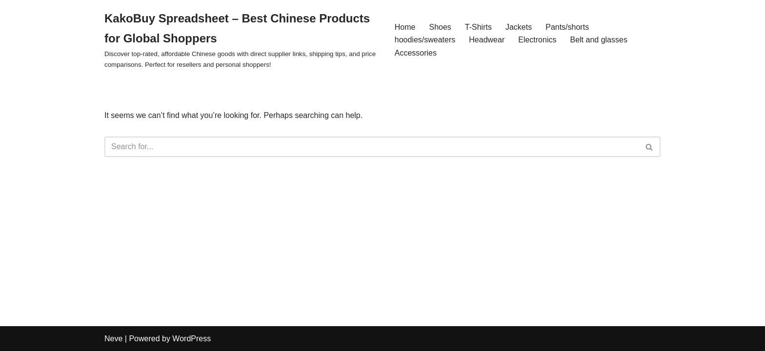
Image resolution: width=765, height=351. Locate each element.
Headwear (486, 40)
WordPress (191, 338)
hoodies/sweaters (425, 40)
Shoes (440, 27)
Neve (113, 338)
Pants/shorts (567, 27)
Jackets (518, 27)
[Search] (371, 146)
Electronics (537, 40)
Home (405, 27)
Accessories (416, 53)
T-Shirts (478, 27)
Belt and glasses (598, 40)
